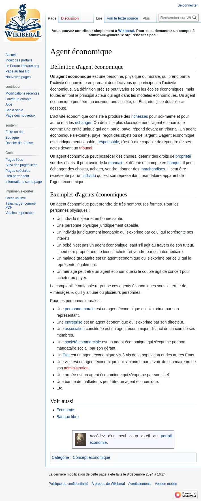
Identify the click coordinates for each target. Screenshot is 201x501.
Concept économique (91, 457)
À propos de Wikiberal (108, 484)
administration (76, 368)
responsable (108, 142)
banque (174, 162)
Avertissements (139, 484)
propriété (183, 156)
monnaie (115, 162)
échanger (83, 122)
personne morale (80, 309)
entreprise (73, 322)
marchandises (152, 169)
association (75, 328)
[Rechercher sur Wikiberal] (179, 18)
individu (89, 175)
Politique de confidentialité (68, 484)
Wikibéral (126, 31)
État (66, 355)
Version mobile (166, 484)
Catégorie (60, 457)
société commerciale (83, 342)
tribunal (85, 148)
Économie (65, 410)
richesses (139, 116)
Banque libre (67, 416)
